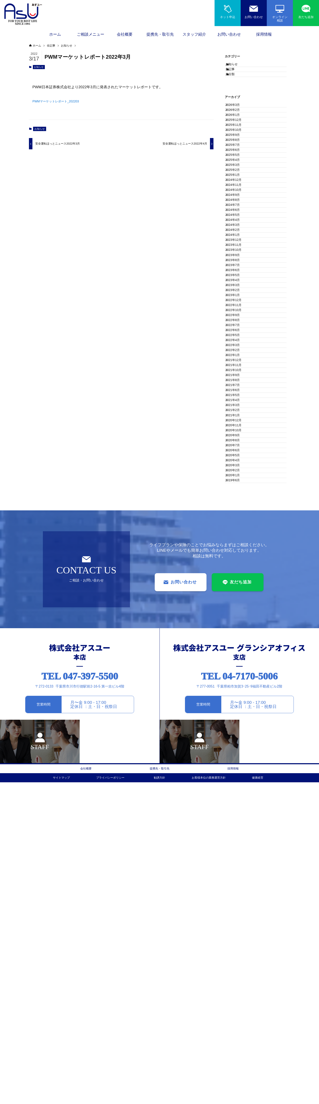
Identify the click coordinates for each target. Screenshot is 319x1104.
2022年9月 (236, 499)
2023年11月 (237, 373)
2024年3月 (236, 337)
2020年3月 (236, 771)
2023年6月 (236, 418)
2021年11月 (237, 590)
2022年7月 (236, 517)
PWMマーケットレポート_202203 (60, 102)
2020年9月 (236, 716)
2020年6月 (236, 743)
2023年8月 (236, 400)
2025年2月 (236, 237)
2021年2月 (236, 671)
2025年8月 (236, 183)
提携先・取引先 (159, 1089)
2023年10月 (237, 382)
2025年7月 (236, 192)
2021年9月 (236, 608)
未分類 (234, 85)
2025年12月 (237, 147)
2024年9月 (236, 282)
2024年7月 (236, 300)
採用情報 (233, 1089)
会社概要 (86, 1089)
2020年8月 (236, 725)
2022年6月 (236, 526)
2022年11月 (237, 481)
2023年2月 (236, 454)
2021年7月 (236, 626)
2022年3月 (236, 554)
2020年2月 (236, 780)
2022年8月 (236, 508)
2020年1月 (236, 789)
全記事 (234, 76)
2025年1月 (236, 246)
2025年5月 (236, 210)
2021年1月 (236, 680)
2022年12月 (237, 472)
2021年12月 (237, 581)
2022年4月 (236, 544)
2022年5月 (236, 536)
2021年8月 (236, 617)
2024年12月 (237, 255)
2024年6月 (236, 309)
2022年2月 (236, 562)
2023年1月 (236, 463)
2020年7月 (236, 734)
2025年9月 (236, 174)
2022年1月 (236, 572)
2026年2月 (236, 129)
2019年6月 (236, 798)
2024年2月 (236, 346)
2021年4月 (236, 653)
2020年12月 (237, 689)
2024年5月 (236, 318)
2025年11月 (237, 156)
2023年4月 (236, 436)
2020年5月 (236, 752)
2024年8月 (236, 291)
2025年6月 (236, 201)
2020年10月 (237, 707)
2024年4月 (236, 328)
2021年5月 (236, 644)
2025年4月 (236, 219)
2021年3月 (236, 662)
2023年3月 (236, 445)
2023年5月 (236, 427)
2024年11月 (237, 264)
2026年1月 (236, 138)
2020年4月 (236, 761)
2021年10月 (237, 599)
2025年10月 (237, 165)
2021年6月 (236, 635)
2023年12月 (237, 364)
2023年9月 (236, 391)
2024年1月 (236, 355)
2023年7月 (236, 409)
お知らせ (39, 68)
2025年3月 (236, 228)
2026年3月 (236, 120)
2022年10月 (237, 490)
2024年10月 (237, 273)
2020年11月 (237, 698)
